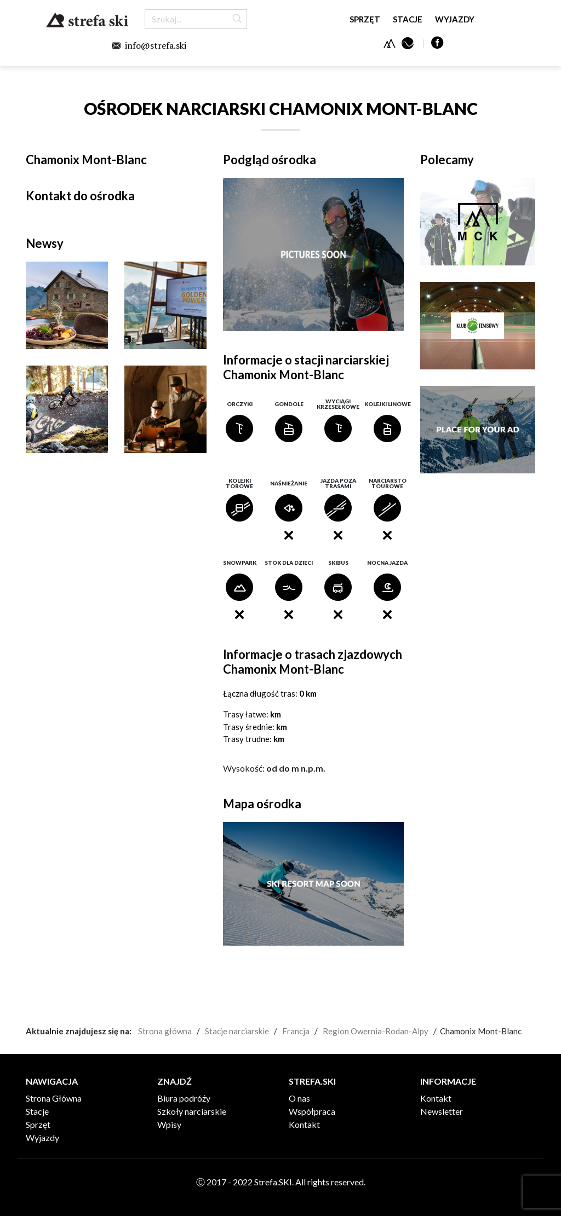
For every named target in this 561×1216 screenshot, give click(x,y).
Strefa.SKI (87, 20)
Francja (296, 1031)
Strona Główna (54, 1098)
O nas (299, 1098)
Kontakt (304, 1124)
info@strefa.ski (155, 45)
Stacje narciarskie (237, 1031)
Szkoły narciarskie (191, 1111)
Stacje (407, 19)
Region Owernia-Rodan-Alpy (375, 1031)
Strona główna (165, 1031)
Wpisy (169, 1124)
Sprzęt (365, 19)
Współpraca (312, 1111)
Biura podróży (183, 1098)
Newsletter (441, 1111)
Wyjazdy (454, 19)
